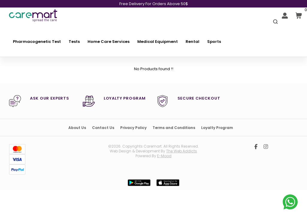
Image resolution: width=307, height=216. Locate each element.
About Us (77, 127)
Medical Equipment (157, 41)
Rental (192, 41)
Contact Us (103, 127)
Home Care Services (109, 41)
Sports (214, 41)
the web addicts (181, 151)
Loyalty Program (217, 127)
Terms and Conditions (174, 127)
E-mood (164, 155)
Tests (74, 41)
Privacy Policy (133, 127)
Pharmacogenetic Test (37, 41)
